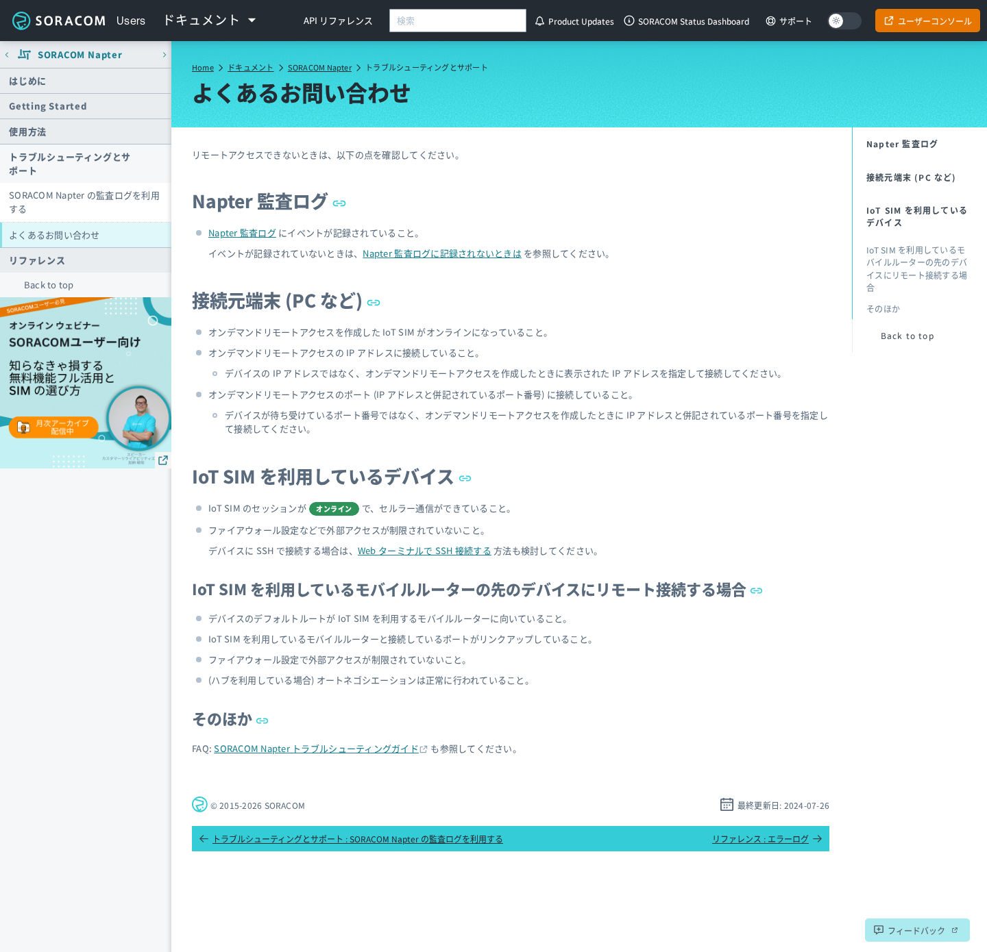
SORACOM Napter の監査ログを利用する (84, 201)
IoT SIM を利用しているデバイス (332, 475)
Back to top (49, 284)
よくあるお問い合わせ (54, 234)
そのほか (230, 718)
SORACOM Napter (320, 67)
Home (203, 67)
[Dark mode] (844, 20)
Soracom (58, 20)
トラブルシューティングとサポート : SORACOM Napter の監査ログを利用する (351, 838)
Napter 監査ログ (269, 200)
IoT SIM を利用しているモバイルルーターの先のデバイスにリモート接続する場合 (478, 588)
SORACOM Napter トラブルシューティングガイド (316, 748)
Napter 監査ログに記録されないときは (442, 253)
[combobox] (457, 20)
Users (131, 20)
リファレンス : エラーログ (767, 838)
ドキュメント (250, 67)
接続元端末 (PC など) (286, 299)
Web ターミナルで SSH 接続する (424, 550)
